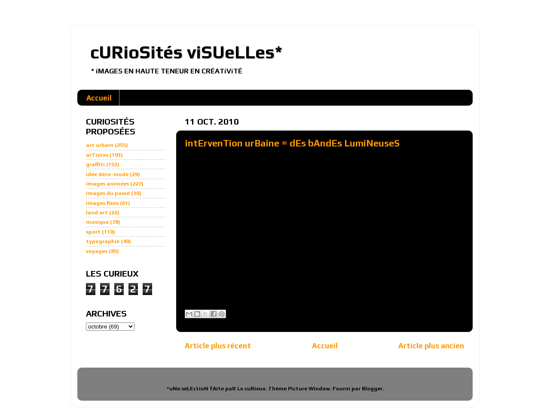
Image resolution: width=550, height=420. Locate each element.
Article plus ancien (431, 345)
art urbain (99, 145)
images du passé (108, 193)
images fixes (102, 203)
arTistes (97, 155)
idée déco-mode (107, 174)
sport (93, 231)
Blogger (372, 388)
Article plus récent (218, 345)
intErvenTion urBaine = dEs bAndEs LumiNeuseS (292, 143)
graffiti (95, 164)
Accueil (99, 98)
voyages (96, 251)
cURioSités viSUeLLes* (186, 52)
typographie (102, 241)
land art (97, 212)
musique (97, 222)
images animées (107, 183)
